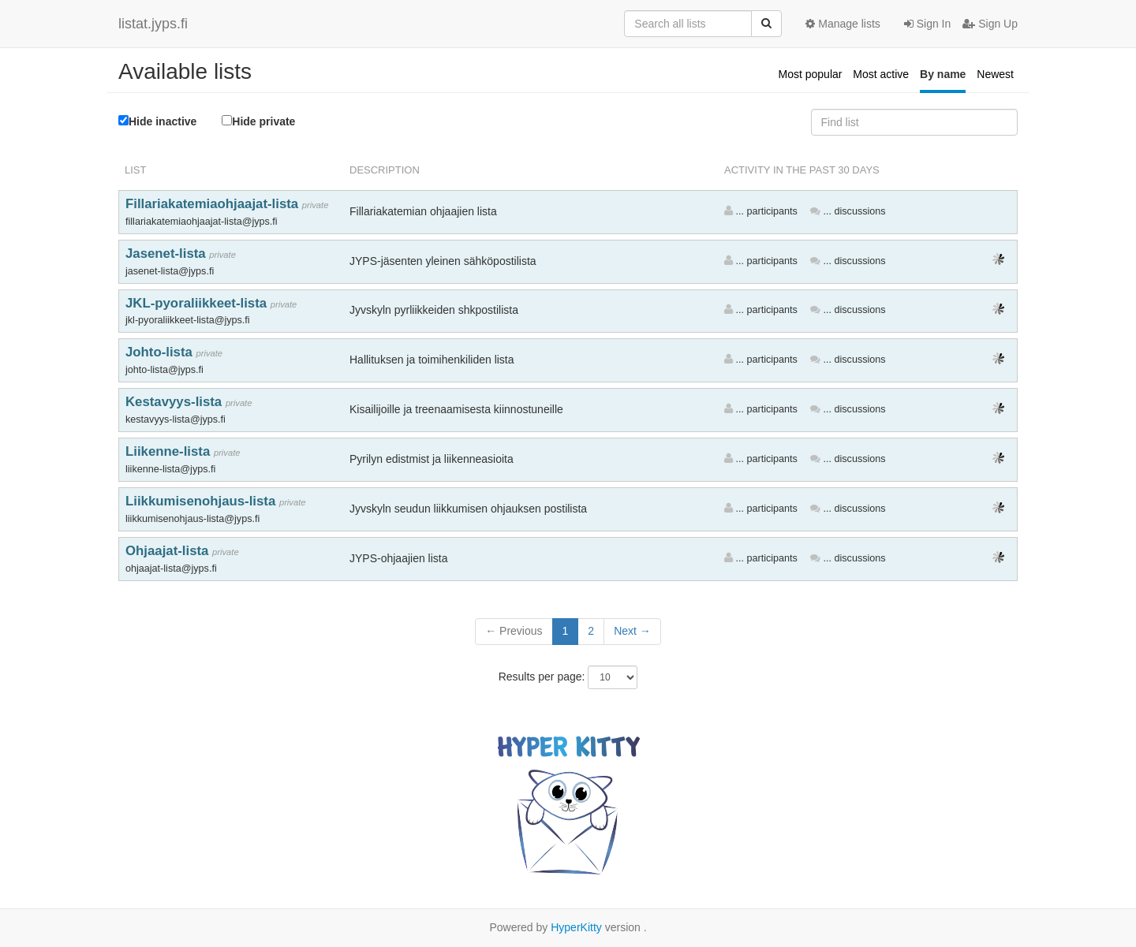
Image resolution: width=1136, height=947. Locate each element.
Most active (881, 74)
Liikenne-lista (169, 451)
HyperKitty (576, 927)
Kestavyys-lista (175, 401)
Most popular (811, 74)
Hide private (258, 121)
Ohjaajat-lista (168, 550)
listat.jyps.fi (153, 24)
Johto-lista (160, 352)
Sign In (927, 23)
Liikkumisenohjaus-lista (202, 501)
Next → (632, 630)
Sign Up (990, 23)
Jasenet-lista (167, 253)
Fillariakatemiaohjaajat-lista (213, 203)
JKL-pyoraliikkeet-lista (198, 303)
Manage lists (842, 23)
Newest (995, 74)
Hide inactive (157, 121)
